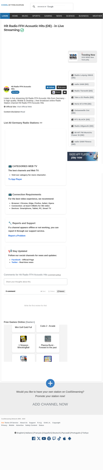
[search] (51, 6)
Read (23, 112)
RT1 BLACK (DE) (82, 119)
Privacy (4, 425)
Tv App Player (15, 179)
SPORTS (37, 16)
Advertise (20, 425)
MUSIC (26, 16)
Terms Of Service (11, 423)
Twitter (15, 262)
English (20, 433)
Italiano (29, 433)
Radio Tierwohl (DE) (83, 91)
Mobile (11, 425)
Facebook (16, 260)
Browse (62, 87)
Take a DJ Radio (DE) (84, 97)
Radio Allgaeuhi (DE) (83, 126)
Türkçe (85, 433)
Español (47, 433)
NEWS (60, 16)
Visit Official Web (24, 107)
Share (56, 92)
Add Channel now (50, 404)
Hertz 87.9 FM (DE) (82, 104)
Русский (66, 433)
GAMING (49, 16)
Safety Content (31, 425)
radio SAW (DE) (81, 84)
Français (38, 433)
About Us (23, 423)
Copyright (56, 423)
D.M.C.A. (47, 423)
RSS (2, 423)
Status (41, 425)
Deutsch (56, 433)
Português (76, 433)
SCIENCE (71, 16)
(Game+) (30, 322)
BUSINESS (84, 16)
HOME (16, 16)
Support (32, 423)
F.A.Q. (39, 423)
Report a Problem (16, 236)
